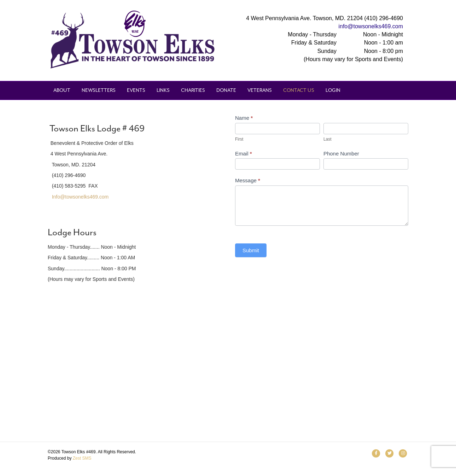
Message (247, 180)
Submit (250, 250)
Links (163, 90)
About (61, 90)
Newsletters (99, 90)
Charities (193, 90)
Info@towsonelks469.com (80, 197)
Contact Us (298, 90)
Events (136, 90)
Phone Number (341, 154)
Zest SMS (82, 458)
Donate (226, 90)
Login (333, 90)
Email (243, 154)
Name (244, 118)
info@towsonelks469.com (370, 26)
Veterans (259, 90)
